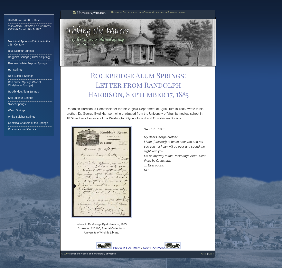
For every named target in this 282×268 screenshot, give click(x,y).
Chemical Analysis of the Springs (28, 122)
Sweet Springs (17, 104)
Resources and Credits (22, 129)
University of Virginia (88, 13)
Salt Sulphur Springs (20, 97)
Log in (211, 254)
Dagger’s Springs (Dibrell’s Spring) (29, 57)
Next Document (162, 248)
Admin (203, 254)
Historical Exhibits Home (24, 20)
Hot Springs (15, 69)
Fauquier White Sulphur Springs (27, 63)
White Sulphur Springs (21, 116)
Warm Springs (16, 110)
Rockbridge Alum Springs (23, 91)
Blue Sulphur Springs (21, 50)
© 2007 (65, 254)
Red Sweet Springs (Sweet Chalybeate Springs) (24, 84)
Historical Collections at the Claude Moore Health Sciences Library (148, 12)
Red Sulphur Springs (20, 75)
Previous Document (118, 248)
